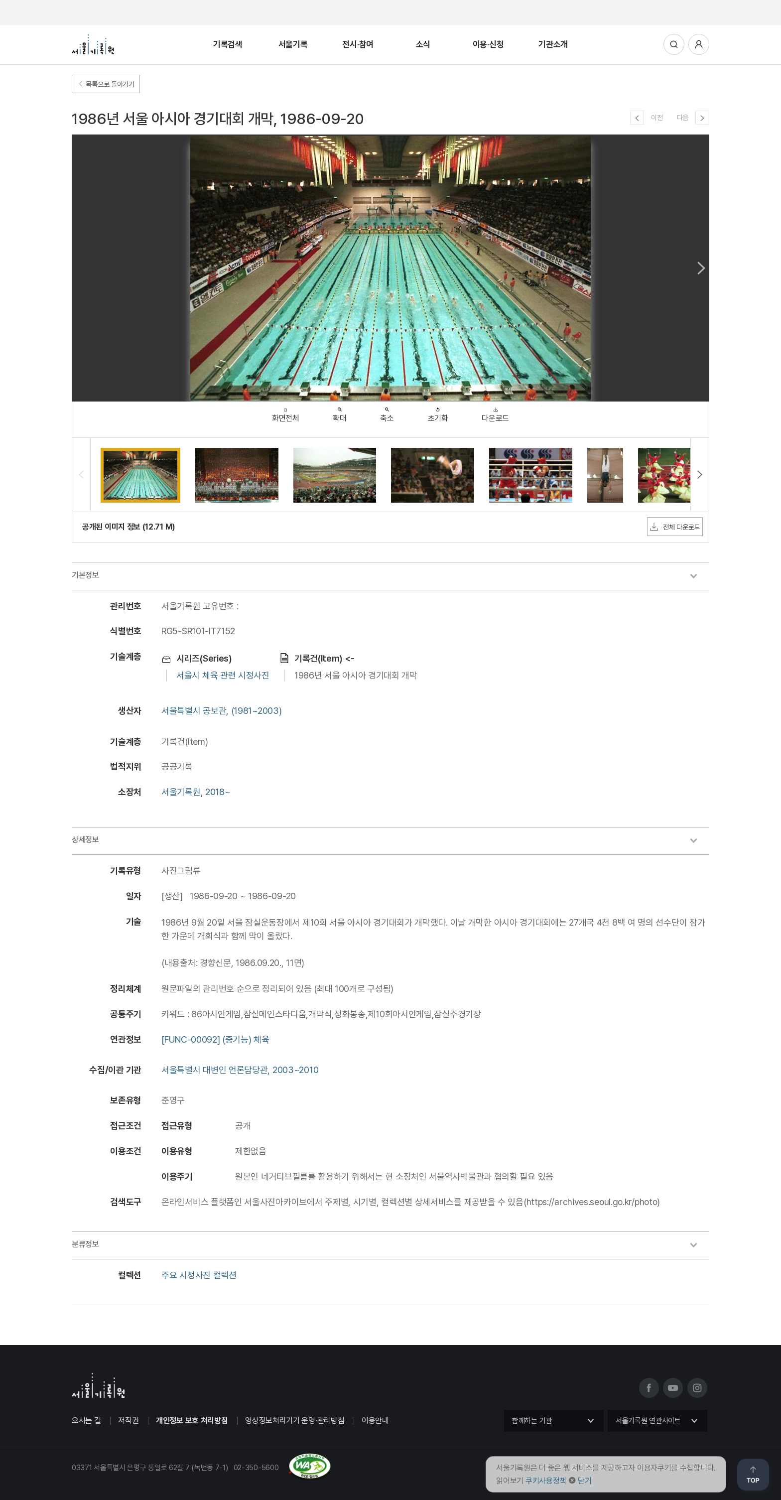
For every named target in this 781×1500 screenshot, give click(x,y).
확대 (339, 412)
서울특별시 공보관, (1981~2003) (221, 710)
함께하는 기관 (532, 1420)
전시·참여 (358, 44)
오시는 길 (86, 1420)
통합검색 (673, 44)
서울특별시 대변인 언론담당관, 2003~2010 (239, 1070)
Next (701, 268)
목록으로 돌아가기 (105, 84)
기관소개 (553, 44)
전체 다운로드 (675, 527)
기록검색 (228, 44)
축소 (386, 412)
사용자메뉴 (698, 44)
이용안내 (375, 1420)
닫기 (584, 1481)
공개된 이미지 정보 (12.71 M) (128, 527)
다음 (682, 118)
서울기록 (293, 44)
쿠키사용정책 (545, 1481)
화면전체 (285, 413)
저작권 (128, 1420)
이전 (656, 118)
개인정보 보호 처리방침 (192, 1420)
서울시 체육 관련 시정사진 (222, 675)
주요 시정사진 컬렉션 (199, 1275)
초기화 (438, 412)
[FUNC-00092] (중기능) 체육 (215, 1039)
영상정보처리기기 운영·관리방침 (294, 1420)
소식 (423, 44)
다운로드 (495, 412)
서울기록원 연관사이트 (648, 1420)
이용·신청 (488, 44)
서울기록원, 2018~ (195, 792)
